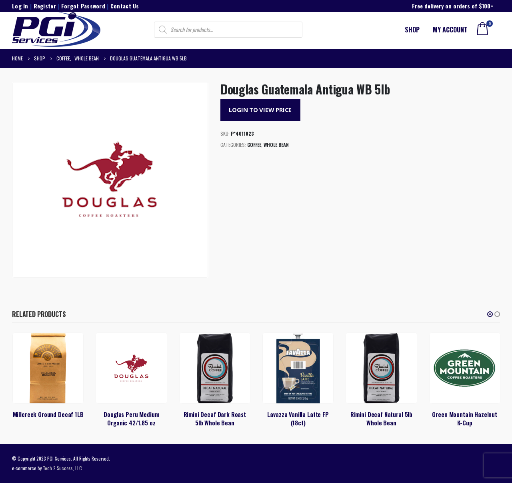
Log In (20, 6)
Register (45, 6)
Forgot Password (83, 6)
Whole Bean (276, 144)
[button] (490, 314)
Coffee (254, 144)
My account (450, 29)
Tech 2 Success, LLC (62, 468)
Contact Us (124, 6)
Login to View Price (260, 110)
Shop (412, 29)
